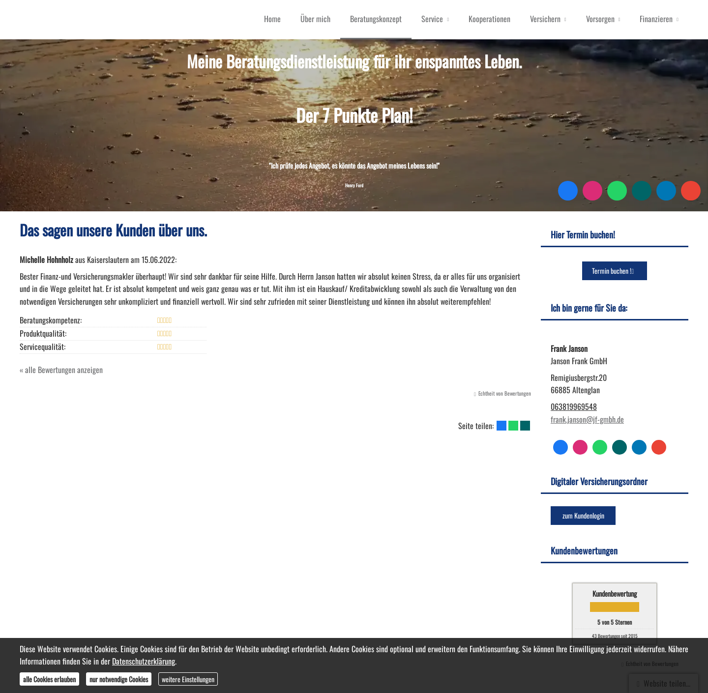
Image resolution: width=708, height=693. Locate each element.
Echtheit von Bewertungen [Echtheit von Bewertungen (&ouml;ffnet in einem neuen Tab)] (504, 393)
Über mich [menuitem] (315, 19)
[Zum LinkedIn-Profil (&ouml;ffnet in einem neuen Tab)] (666, 191)
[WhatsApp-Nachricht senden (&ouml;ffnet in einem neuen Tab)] (617, 191)
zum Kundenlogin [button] (583, 515)
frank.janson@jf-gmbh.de (587, 419)
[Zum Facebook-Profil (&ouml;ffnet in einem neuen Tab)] (568, 191)
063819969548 (574, 406)
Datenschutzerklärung (143, 661)
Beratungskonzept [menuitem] (376, 19)
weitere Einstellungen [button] (188, 679)
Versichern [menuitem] (545, 19)
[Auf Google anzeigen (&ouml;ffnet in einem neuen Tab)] (691, 191)
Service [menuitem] (432, 19)
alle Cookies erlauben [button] (49, 679)
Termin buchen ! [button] (614, 270)
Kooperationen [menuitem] (489, 19)
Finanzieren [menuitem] (656, 19)
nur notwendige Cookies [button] (118, 679)
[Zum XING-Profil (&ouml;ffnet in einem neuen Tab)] (641, 191)
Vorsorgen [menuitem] (600, 19)
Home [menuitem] (272, 19)
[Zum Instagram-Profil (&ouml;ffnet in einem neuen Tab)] (592, 191)
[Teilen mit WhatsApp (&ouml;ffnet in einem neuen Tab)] (513, 426)
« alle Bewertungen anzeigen (61, 369)
